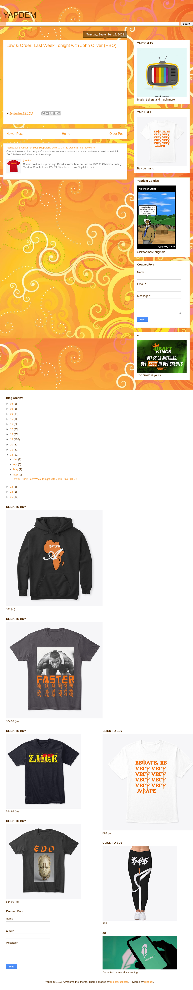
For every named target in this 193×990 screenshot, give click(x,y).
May (16, 469)
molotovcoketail (119, 981)
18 (12, 434)
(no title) (27, 160)
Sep (16, 474)
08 (12, 408)
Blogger (148, 981)
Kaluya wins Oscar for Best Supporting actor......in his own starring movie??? (50, 147)
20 (12, 444)
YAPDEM (20, 14)
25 (12, 496)
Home (66, 133)
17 (12, 429)
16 (12, 423)
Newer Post (14, 133)
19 (12, 439)
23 (12, 486)
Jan (15, 459)
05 (12, 403)
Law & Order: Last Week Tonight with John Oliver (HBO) (44, 478)
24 (12, 491)
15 (12, 418)
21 (12, 449)
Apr (15, 464)
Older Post (116, 133)
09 (12, 413)
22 (12, 454)
